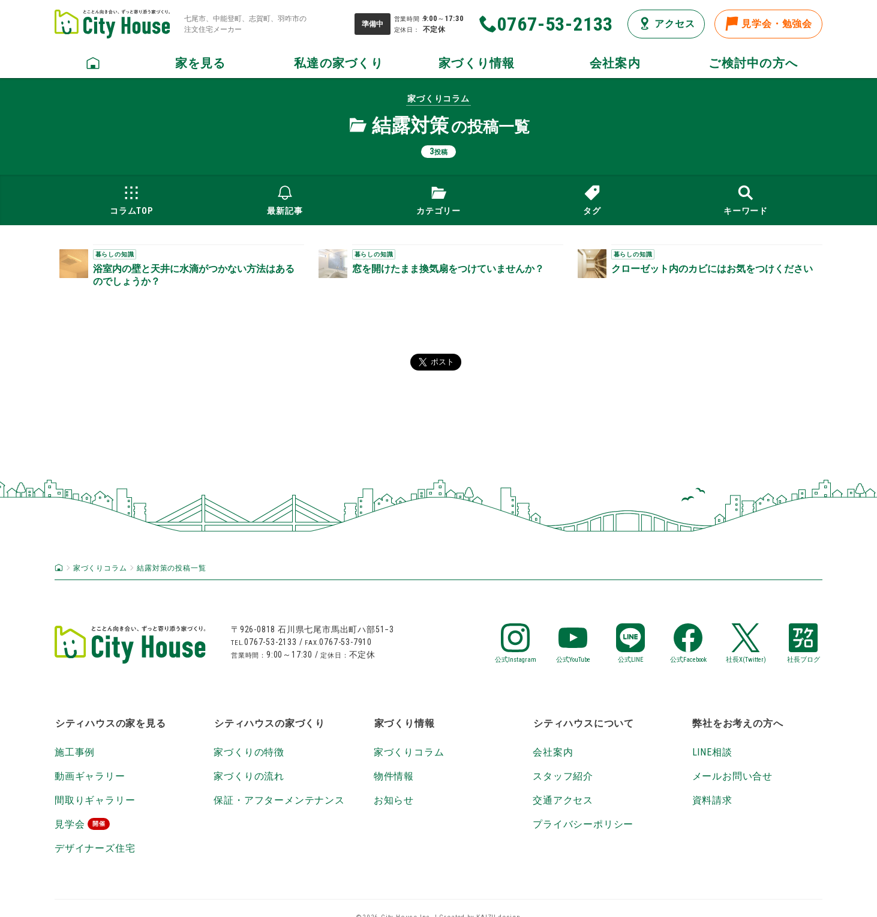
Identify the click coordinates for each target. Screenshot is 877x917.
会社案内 (553, 752)
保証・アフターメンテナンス (279, 800)
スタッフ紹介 (563, 776)
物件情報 (394, 776)
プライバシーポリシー (583, 824)
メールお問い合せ (732, 776)
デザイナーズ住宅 (95, 848)
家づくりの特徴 (249, 752)
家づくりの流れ (249, 776)
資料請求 (712, 800)
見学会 (70, 824)
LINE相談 (712, 752)
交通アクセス (563, 800)
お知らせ (394, 800)
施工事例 (75, 752)
